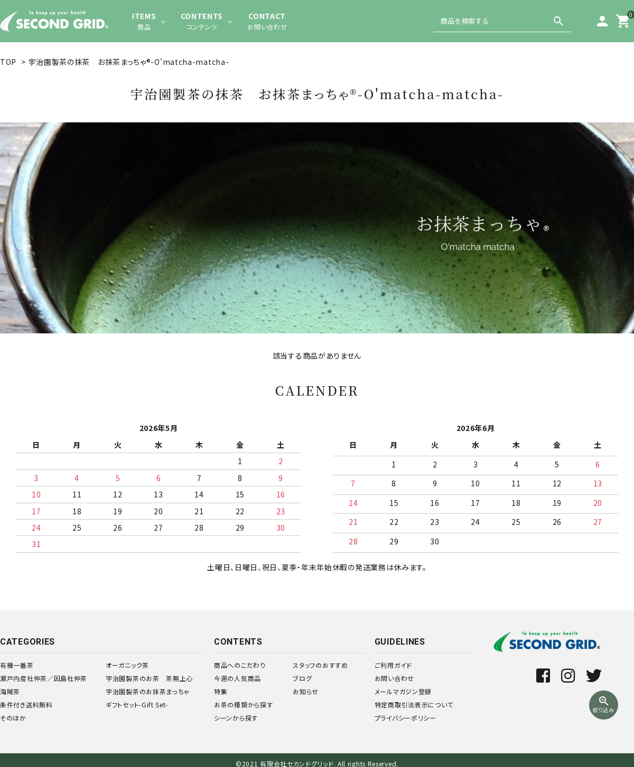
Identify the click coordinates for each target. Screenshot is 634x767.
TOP (8, 61)
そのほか (13, 717)
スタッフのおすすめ (320, 664)
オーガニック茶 (127, 664)
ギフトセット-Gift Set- (137, 704)
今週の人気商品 (237, 678)
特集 (220, 691)
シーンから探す (236, 717)
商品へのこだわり (240, 664)
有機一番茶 (17, 664)
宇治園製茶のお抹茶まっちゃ (148, 691)
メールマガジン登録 (403, 691)
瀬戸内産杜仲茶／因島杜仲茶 (43, 678)
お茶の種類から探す (243, 704)
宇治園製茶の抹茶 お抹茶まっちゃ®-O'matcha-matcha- (129, 61)
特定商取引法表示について (414, 704)
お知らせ (306, 691)
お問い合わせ (394, 678)
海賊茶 (10, 691)
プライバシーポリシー (405, 717)
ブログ (302, 678)
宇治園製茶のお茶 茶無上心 (149, 678)
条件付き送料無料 (26, 704)
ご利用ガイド (393, 664)
